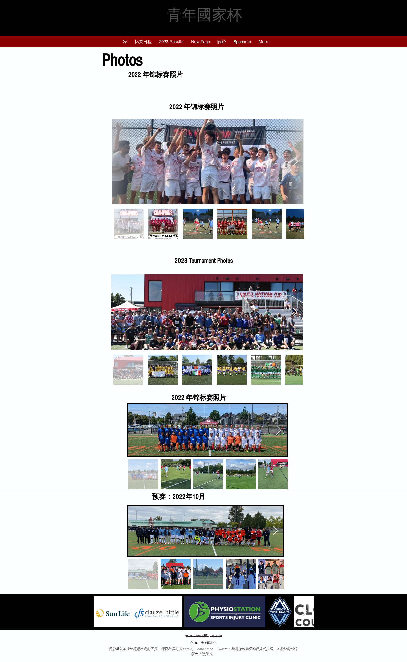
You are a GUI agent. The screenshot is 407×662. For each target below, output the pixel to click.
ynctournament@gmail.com (203, 635)
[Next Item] (295, 161)
